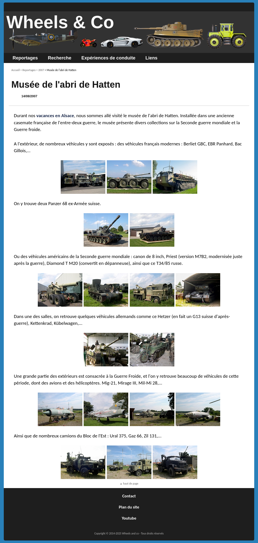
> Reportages (28, 70)
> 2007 (40, 70)
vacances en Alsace (55, 115)
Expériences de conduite (108, 57)
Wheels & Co (60, 22)
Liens (151, 57)
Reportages (25, 57)
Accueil (15, 70)
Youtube (129, 518)
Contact (129, 496)
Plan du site (129, 507)
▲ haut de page (129, 483)
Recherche (59, 57)
